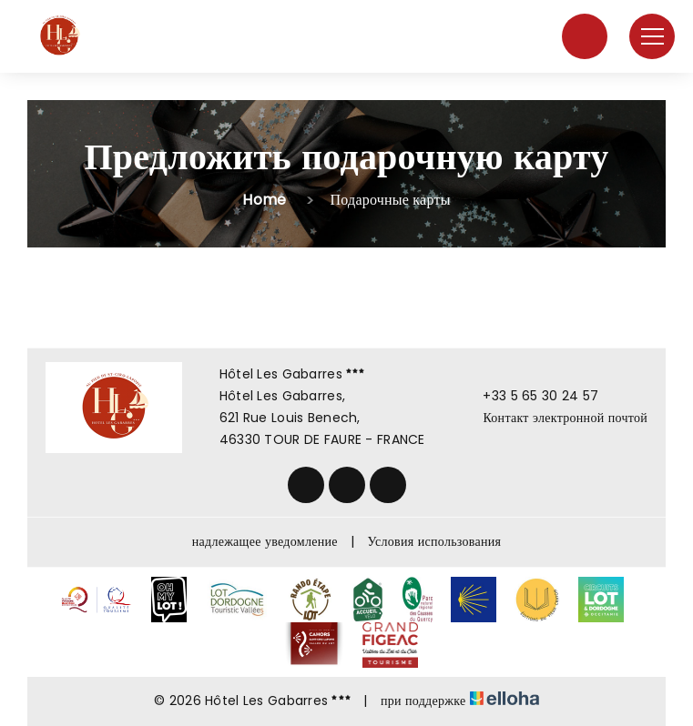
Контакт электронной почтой (554, 417)
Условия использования (435, 541)
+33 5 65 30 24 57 (530, 396)
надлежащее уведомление (265, 541)
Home (264, 199)
